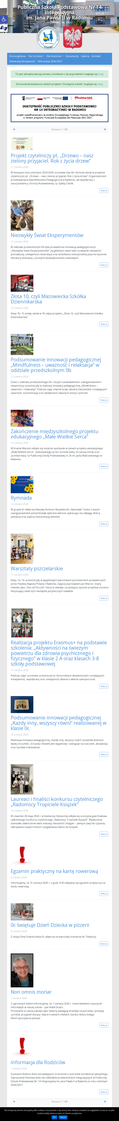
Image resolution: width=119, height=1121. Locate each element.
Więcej (63, 1117)
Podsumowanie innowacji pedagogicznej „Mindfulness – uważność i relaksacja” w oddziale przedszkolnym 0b (56, 364)
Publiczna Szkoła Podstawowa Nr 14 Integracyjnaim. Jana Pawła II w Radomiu (59, 12)
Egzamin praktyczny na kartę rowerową (54, 871)
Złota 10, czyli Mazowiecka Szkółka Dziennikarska (48, 299)
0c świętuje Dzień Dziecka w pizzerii (50, 925)
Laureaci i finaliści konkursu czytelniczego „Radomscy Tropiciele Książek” (57, 802)
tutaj (100, 74)
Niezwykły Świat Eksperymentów (47, 235)
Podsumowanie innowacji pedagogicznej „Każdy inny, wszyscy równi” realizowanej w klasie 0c (58, 722)
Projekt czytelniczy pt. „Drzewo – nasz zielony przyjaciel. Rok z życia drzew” (52, 158)
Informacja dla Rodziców (38, 1062)
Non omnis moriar (31, 992)
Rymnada (22, 497)
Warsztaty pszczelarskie (37, 568)
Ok (54, 1117)
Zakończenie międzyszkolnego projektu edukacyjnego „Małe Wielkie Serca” (54, 434)
